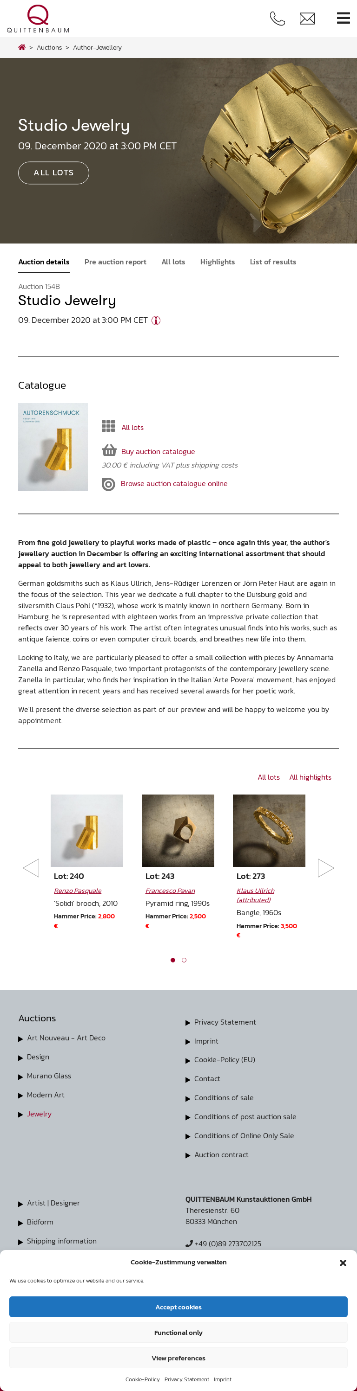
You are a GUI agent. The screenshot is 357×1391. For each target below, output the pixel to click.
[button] (343, 1262)
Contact (207, 1077)
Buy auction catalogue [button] (148, 450)
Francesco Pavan (170, 890)
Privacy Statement (187, 1379)
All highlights (310, 776)
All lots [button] (53, 173)
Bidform (40, 1218)
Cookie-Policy (143, 1379)
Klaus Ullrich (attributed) (255, 895)
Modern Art (46, 1093)
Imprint (222, 1379)
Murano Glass (49, 1074)
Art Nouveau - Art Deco (66, 1037)
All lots (173, 261)
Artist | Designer (53, 1199)
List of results (273, 261)
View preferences (178, 1358)
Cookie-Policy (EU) (224, 1058)
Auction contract (221, 1151)
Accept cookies (178, 1306)
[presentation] (31, 868)
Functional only (178, 1332)
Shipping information (62, 1237)
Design (38, 1056)
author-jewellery (97, 47)
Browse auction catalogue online (165, 484)
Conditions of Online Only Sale (244, 1133)
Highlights (217, 261)
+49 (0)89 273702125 (223, 1240)
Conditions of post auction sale (245, 1114)
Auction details (44, 261)
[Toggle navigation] (343, 18)
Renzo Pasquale (77, 890)
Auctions (49, 47)
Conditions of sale (224, 1096)
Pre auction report (115, 261)
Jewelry (39, 1111)
